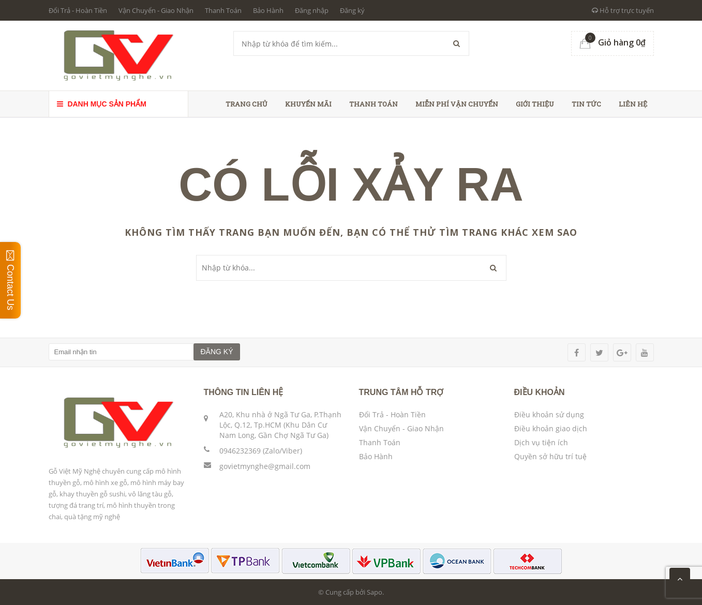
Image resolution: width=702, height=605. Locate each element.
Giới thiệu (535, 104)
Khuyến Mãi (308, 104)
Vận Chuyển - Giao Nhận (155, 10)
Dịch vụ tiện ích (541, 442)
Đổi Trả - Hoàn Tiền (78, 10)
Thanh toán (373, 104)
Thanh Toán (223, 10)
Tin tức (586, 104)
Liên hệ (633, 104)
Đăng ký (352, 10)
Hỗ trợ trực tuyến (623, 10)
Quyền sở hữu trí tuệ (550, 456)
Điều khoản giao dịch (550, 428)
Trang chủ (246, 104)
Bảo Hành (268, 10)
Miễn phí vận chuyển (456, 104)
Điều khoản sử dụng (549, 414)
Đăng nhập (311, 10)
